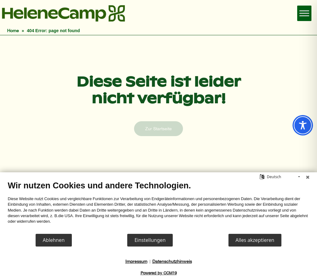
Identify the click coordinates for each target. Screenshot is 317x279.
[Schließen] (307, 177)
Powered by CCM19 (159, 273)
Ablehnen (54, 240)
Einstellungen (150, 240)
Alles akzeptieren (255, 240)
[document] (158, 207)
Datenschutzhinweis (172, 261)
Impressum (136, 261)
